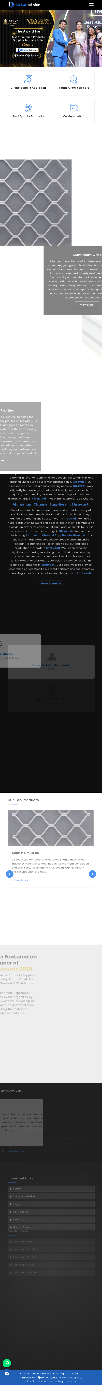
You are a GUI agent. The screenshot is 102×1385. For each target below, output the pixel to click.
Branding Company (64, 1381)
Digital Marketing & (37, 1381)
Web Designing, (72, 1377)
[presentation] (9, 874)
